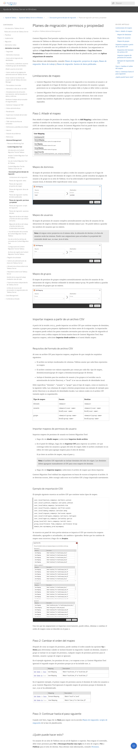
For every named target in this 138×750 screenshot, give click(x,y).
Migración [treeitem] (7, 42)
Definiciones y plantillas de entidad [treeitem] (17, 127)
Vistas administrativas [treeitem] (13, 108)
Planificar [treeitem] (7, 35)
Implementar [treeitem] (8, 38)
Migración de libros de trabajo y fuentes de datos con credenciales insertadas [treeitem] (18, 226)
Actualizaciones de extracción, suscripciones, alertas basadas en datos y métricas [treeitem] (16, 94)
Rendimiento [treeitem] (10, 111)
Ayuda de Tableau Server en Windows (31, 18)
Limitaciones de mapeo (124, 28)
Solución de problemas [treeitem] (13, 134)
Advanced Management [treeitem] (13, 140)
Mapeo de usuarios (123, 38)
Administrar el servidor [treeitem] (12, 48)
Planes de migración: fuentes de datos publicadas (76, 64)
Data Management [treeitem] (12, 295)
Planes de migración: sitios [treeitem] (17, 181)
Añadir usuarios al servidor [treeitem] (14, 69)
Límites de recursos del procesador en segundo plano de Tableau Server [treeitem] (17, 290)
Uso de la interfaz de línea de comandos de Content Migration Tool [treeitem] (18, 241)
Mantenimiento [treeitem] (11, 118)
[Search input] (125, 3)
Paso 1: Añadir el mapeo (124, 31)
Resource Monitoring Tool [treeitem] (15, 143)
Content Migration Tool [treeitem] (14, 147)
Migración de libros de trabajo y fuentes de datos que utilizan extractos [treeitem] (18, 219)
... (46, 18)
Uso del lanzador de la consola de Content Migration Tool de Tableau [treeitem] (18, 234)
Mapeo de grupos (123, 41)
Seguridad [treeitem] (9, 51)
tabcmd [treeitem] (8, 130)
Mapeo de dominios (124, 34)
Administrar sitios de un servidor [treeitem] (16, 89)
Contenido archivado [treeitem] (12, 299)
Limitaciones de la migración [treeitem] (18, 177)
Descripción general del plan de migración (63, 18)
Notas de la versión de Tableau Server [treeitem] (16, 32)
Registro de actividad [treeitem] (14, 257)
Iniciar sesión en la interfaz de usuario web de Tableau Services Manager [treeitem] (16, 80)
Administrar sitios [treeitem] (10, 45)
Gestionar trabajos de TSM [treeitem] (14, 105)
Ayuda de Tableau (10, 18)
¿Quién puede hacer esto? (124, 77)
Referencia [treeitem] (9, 137)
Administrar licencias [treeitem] (13, 55)
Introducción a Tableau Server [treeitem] (14, 28)
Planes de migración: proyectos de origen (81, 61)
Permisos (95, 747)
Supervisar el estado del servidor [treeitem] (16, 115)
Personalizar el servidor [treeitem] (13, 85)
